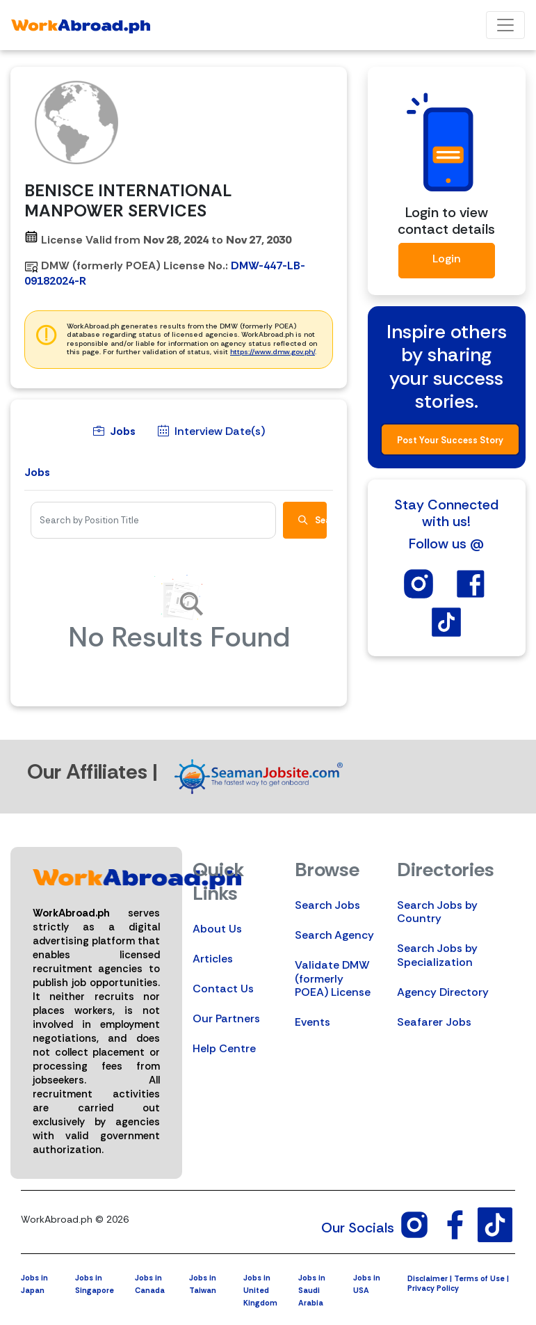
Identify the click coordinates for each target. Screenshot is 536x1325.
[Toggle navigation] (505, 25)
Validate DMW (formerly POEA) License (333, 978)
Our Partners (226, 1018)
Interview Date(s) (211, 431)
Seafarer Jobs (434, 1022)
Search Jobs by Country (437, 912)
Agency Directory (443, 992)
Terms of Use (479, 1278)
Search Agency (334, 935)
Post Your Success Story (450, 440)
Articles (213, 958)
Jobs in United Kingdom (260, 1290)
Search (312, 520)
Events (312, 1022)
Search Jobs (327, 905)
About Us (217, 928)
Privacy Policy (433, 1288)
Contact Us (223, 988)
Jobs (114, 431)
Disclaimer (427, 1278)
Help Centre (224, 1048)
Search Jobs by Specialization (437, 955)
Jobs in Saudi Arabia (311, 1290)
